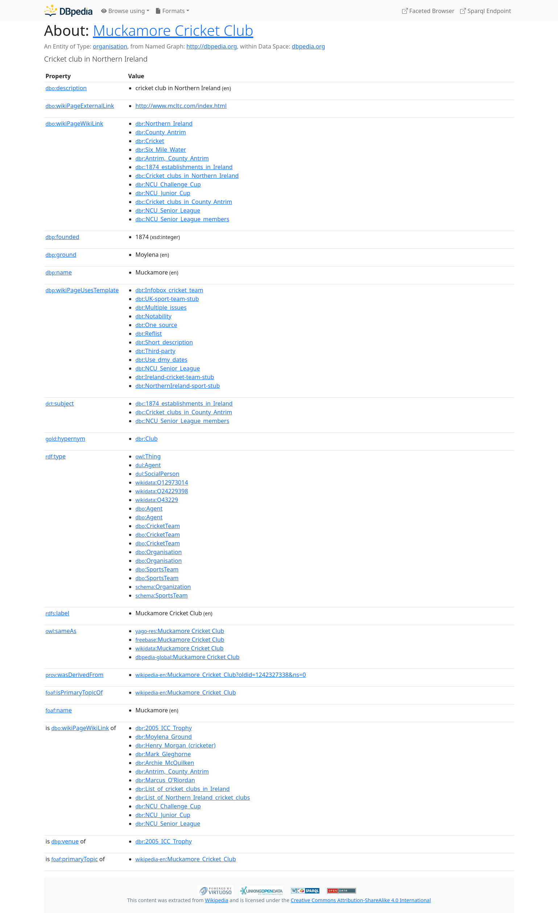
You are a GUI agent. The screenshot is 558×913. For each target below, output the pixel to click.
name (59, 272)
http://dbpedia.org (211, 46)
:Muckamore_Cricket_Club (186, 692)
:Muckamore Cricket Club (180, 631)
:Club (147, 439)
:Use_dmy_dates (161, 360)
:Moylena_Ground (164, 737)
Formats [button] (170, 11)
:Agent (148, 465)
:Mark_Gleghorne (163, 754)
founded (62, 237)
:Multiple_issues (161, 307)
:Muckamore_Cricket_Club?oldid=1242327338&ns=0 (221, 675)
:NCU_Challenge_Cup (168, 184)
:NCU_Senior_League (168, 210)
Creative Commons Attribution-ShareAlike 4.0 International (361, 900)
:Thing (148, 456)
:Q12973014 (162, 482)
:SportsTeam (157, 569)
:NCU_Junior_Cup (163, 193)
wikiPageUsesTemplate (82, 290)
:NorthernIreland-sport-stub (178, 386)
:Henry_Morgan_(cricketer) (176, 745)
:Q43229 (157, 500)
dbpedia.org (308, 46)
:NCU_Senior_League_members (183, 219)
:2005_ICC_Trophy (164, 728)
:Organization (163, 587)
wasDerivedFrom (75, 675)
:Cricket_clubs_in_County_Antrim (184, 202)
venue (65, 841)
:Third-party (155, 351)
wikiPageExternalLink (80, 106)
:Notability (153, 316)
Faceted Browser (428, 11)
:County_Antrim (161, 132)
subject (60, 403)
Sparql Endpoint (485, 11)
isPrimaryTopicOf (74, 692)
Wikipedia (216, 900)
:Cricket (150, 141)
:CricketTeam (158, 526)
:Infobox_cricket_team (169, 290)
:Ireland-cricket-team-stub (175, 377)
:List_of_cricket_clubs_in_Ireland (183, 789)
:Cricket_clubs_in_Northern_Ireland (187, 176)
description (66, 88)
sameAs (61, 631)
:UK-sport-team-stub (167, 299)
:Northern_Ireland (164, 123)
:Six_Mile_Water (161, 150)
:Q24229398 (162, 491)
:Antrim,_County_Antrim (172, 158)
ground (61, 255)
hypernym (66, 439)
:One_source (156, 325)
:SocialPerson (157, 474)
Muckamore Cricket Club (173, 30)
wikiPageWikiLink (74, 123)
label (58, 613)
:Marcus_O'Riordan (165, 780)
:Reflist (149, 334)
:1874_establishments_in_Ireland (184, 167)
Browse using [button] (123, 11)
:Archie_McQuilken (165, 763)
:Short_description (164, 342)
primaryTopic (74, 859)
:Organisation (159, 552)
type (56, 456)
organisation (110, 46)
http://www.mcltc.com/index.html (181, 106)
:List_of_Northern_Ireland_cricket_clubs (193, 797)
